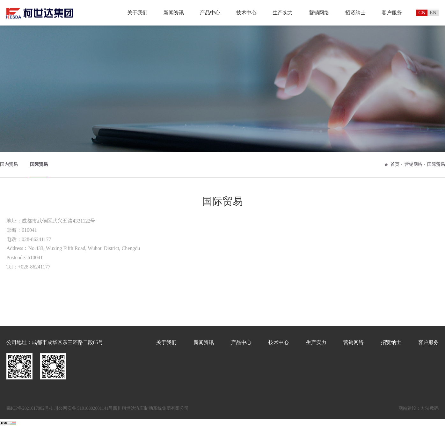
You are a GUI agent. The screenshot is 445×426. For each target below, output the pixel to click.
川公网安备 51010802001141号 (83, 408)
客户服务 (392, 12)
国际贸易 (39, 164)
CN (421, 12)
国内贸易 (9, 164)
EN (433, 12)
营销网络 (319, 12)
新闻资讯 (174, 12)
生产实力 (283, 12)
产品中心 (210, 12)
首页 (394, 164)
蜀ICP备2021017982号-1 (29, 408)
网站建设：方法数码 (418, 408)
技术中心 (246, 12)
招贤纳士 (355, 12)
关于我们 (137, 12)
